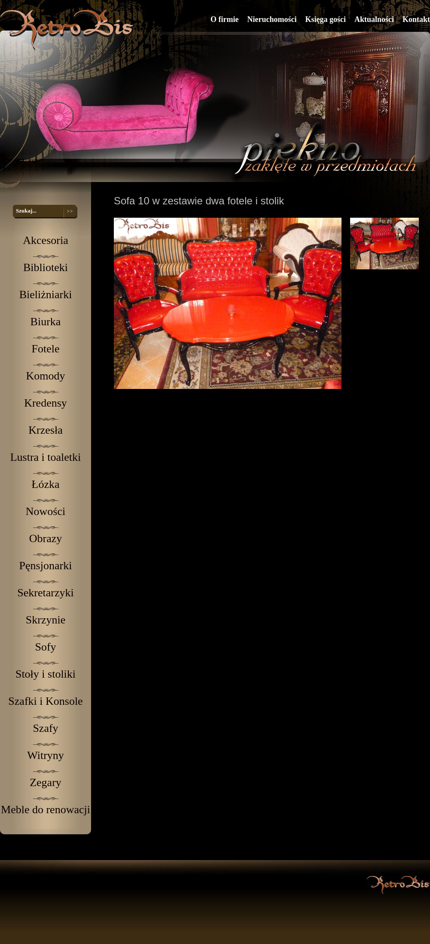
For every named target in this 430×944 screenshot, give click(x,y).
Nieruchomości (271, 19)
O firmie (224, 19)
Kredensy (45, 403)
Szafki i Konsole (45, 701)
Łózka (46, 484)
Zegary (45, 782)
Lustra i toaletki (45, 457)
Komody (45, 376)
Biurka (45, 321)
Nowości (45, 511)
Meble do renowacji (45, 809)
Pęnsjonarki (45, 565)
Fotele (46, 348)
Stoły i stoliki (45, 674)
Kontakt (416, 19)
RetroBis (68, 29)
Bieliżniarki (45, 294)
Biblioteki (45, 267)
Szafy (45, 728)
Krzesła (45, 430)
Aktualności (374, 19)
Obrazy (45, 538)
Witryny (45, 755)
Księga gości (325, 19)
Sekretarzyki (45, 592)
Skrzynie (45, 620)
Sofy (45, 647)
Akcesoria (45, 240)
